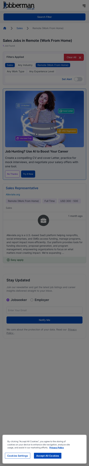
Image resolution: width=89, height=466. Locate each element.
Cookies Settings (17, 455)
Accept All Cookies (47, 455)
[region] (44, 449)
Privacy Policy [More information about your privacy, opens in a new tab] (56, 447)
